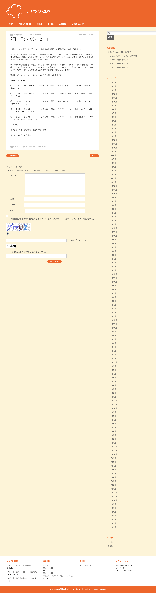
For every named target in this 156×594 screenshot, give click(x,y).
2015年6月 (112, 508)
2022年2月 (112, 266)
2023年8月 (112, 197)
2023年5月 (112, 209)
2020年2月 (112, 355)
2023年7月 (112, 201)
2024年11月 (112, 144)
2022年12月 (112, 228)
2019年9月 (112, 366)
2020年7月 (112, 339)
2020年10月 (112, 328)
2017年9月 (112, 458)
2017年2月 (112, 485)
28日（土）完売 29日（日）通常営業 (122, 56)
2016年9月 (112, 504)
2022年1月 (112, 270)
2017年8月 (112, 462)
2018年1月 (112, 443)
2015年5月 (112, 512)
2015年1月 (112, 527)
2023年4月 (112, 213)
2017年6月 (112, 470)
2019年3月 (112, 389)
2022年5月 (112, 255)
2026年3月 (112, 82)
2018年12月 (112, 401)
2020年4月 (112, 347)
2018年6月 (112, 424)
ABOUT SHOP (25, 24)
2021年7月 (112, 293)
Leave (89, 35)
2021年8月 (112, 289)
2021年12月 (112, 274)
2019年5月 (112, 381)
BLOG (51, 24)
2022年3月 (112, 263)
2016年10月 (112, 500)
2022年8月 (112, 243)
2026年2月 (112, 86)
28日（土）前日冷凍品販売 (118, 60)
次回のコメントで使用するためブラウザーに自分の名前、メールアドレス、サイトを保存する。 (52, 219)
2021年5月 (112, 301)
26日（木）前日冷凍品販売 (118, 64)
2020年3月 (112, 351)
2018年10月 (112, 408)
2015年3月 (112, 519)
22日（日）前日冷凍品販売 (118, 67)
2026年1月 (112, 90)
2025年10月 (112, 102)
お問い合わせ (78, 24)
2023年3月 (112, 217)
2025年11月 (112, 98)
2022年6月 (112, 251)
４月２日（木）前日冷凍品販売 (119, 52)
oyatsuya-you (36, 35)
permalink (42, 147)
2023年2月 (112, 220)
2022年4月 (112, 259)
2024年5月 (112, 167)
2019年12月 (112, 362)
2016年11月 (112, 496)
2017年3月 (112, 481)
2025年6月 (112, 117)
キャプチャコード (79, 240)
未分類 (25, 147)
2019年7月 (112, 374)
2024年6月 (112, 163)
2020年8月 (112, 335)
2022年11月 (112, 232)
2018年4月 (112, 431)
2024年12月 (112, 140)
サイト (13, 210)
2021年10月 (112, 282)
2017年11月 (112, 450)
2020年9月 (112, 332)
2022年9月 (112, 240)
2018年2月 (112, 439)
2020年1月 (112, 358)
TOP (11, 24)
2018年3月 (112, 435)
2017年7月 (112, 466)
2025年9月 (112, 105)
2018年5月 (112, 427)
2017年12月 (112, 447)
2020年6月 (112, 343)
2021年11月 (112, 278)
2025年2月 (112, 132)
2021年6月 (112, 297)
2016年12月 (112, 493)
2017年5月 (112, 473)
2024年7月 (112, 159)
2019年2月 (112, 393)
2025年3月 (112, 128)
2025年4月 (112, 125)
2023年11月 (112, 190)
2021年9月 (112, 286)
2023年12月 (112, 186)
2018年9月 (112, 412)
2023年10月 (112, 194)
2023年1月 (112, 224)
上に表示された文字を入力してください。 (29, 252)
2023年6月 (112, 205)
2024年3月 (112, 174)
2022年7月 (112, 247)
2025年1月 (112, 136)
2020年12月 (112, 320)
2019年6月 (112, 378)
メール (14, 204)
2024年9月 (112, 151)
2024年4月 (112, 171)
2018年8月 (112, 416)
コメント (15, 175)
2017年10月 (112, 454)
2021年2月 (112, 312)
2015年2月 (112, 523)
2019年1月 (112, 397)
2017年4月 (112, 477)
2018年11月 (112, 404)
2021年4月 (112, 305)
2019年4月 (112, 385)
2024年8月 (112, 155)
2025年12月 (112, 94)
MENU (40, 24)
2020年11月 (112, 324)
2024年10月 (112, 148)
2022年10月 (112, 236)
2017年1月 (112, 489)
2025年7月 (112, 113)
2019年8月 (112, 370)
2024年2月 (112, 178)
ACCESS (62, 24)
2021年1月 (112, 316)
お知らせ (111, 542)
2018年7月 (112, 420)
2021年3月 (112, 309)
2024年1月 (112, 182)
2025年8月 (112, 109)
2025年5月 (112, 121)
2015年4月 (112, 516)
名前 (13, 198)
